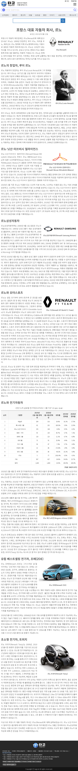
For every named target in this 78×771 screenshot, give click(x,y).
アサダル (24, 761)
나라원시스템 (10, 761)
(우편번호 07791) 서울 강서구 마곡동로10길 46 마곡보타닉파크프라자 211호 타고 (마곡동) (29, 759)
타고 (34, 761)
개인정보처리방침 (6, 753)
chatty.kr (38, 761)
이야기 (52, 15)
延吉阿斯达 (18, 761)
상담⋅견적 (61, 15)
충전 (44, 15)
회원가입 (73, 1)
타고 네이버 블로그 (9, 764)
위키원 (29, 761)
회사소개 (72, 15)
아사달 (4, 761)
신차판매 (5, 15)
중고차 (23, 15)
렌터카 (14, 15)
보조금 (37, 15)
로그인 (67, 1)
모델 (30, 15)
